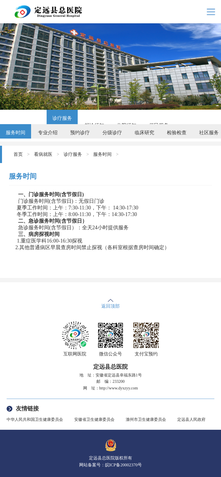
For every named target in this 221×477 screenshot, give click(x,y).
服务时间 (15, 132)
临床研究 (144, 132)
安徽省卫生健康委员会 (94, 419)
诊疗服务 (62, 118)
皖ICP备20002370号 (123, 465)
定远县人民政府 (191, 419)
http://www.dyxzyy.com (118, 388)
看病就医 (43, 154)
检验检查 (176, 132)
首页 (18, 154)
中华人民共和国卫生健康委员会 (35, 419)
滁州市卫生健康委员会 (146, 419)
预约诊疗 (80, 132)
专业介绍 (48, 132)
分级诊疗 (112, 132)
